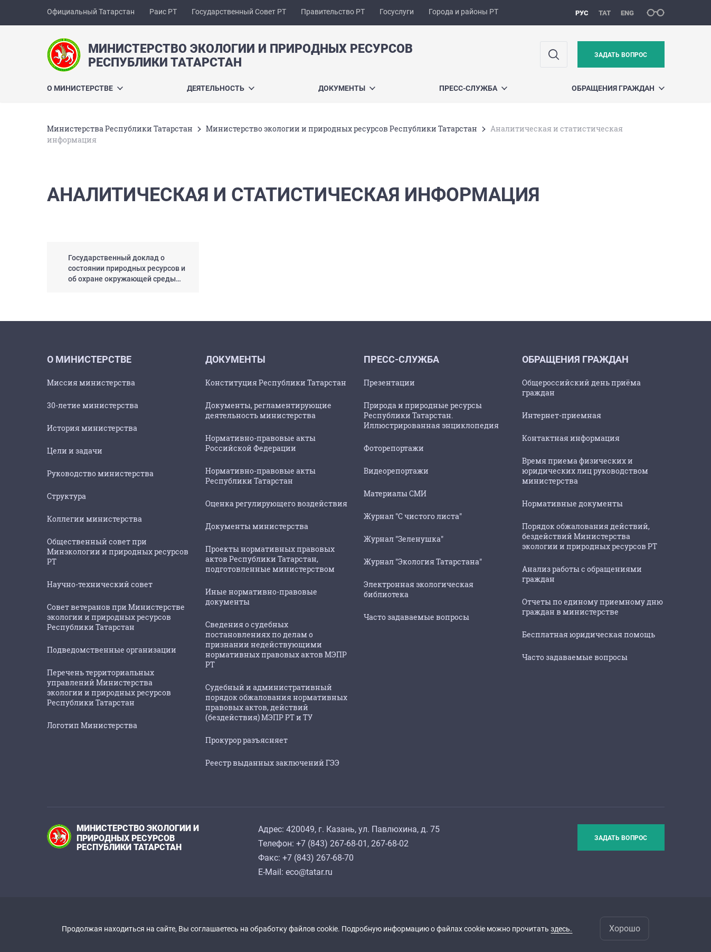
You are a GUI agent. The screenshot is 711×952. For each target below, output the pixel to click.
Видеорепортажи (396, 471)
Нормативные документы (572, 503)
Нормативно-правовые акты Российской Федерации (260, 443)
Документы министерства (256, 526)
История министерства (92, 428)
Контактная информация (571, 438)
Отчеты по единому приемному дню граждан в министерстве (592, 607)
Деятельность (220, 88)
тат (605, 13)
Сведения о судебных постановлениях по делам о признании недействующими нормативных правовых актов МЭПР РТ (276, 644)
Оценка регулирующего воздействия (276, 503)
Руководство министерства (100, 473)
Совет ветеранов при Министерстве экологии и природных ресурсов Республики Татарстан (116, 617)
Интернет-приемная (561, 415)
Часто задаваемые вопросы (416, 617)
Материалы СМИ (395, 493)
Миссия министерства (91, 383)
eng (627, 13)
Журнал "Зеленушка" (403, 539)
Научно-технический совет (100, 584)
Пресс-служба (473, 88)
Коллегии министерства (94, 519)
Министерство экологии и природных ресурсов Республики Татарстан (341, 129)
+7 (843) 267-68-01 (331, 843)
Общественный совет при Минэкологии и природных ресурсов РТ (117, 551)
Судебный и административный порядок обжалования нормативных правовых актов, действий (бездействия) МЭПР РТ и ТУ (276, 702)
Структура (66, 496)
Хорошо (624, 928)
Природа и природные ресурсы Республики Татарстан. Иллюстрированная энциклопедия (431, 415)
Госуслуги (397, 11)
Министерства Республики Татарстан (120, 129)
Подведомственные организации (111, 650)
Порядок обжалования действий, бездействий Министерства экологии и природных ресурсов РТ (589, 536)
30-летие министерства (92, 405)
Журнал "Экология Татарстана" (423, 562)
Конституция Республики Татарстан (275, 383)
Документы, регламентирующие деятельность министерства (268, 410)
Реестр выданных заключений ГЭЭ (272, 763)
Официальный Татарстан (91, 11)
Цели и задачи (74, 451)
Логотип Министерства (92, 725)
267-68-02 (390, 843)
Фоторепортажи (394, 448)
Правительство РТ (333, 11)
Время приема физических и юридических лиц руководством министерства (585, 471)
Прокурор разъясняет (246, 740)
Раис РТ (163, 11)
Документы (346, 88)
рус (582, 13)
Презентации (389, 383)
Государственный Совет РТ (239, 11)
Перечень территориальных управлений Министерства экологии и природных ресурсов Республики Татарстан (109, 687)
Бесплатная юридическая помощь (588, 634)
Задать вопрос (620, 55)
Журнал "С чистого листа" (413, 516)
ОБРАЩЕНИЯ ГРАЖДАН (618, 88)
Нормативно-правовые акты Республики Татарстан (260, 476)
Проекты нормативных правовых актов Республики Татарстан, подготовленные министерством (270, 559)
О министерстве (85, 88)
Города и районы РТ (463, 11)
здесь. (561, 929)
